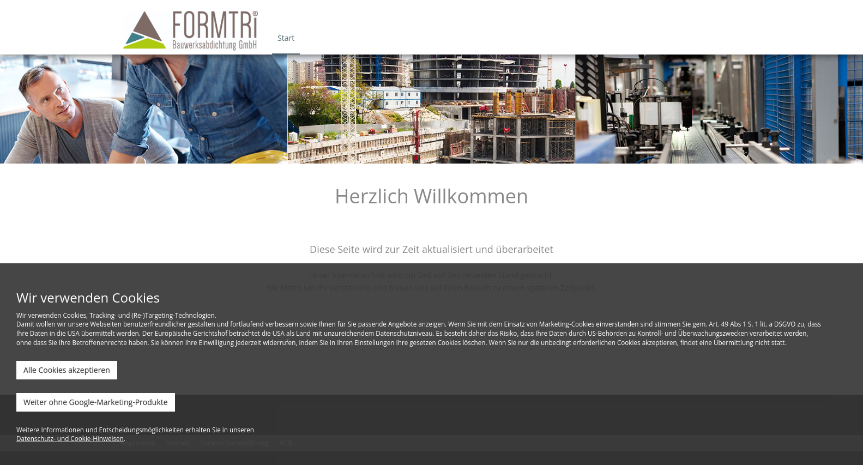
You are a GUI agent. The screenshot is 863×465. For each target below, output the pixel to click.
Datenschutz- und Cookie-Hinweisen (70, 438)
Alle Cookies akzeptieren (66, 370)
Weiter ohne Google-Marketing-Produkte (95, 402)
